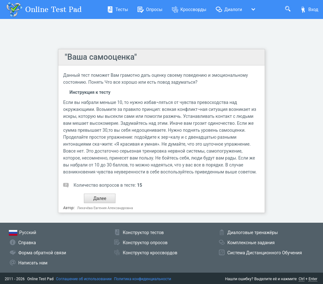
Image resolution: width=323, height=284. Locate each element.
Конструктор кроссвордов (150, 252)
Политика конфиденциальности (142, 279)
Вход (309, 9)
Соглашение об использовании (84, 279)
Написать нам (32, 262)
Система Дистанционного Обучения (264, 252)
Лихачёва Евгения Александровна (105, 208)
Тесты (117, 9)
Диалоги (229, 9)
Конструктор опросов (145, 242)
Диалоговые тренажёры (252, 232)
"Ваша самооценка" (101, 57)
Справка (27, 242)
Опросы (150, 9)
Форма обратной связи (42, 252)
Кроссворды (189, 9)
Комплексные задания (251, 242)
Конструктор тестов (143, 232)
